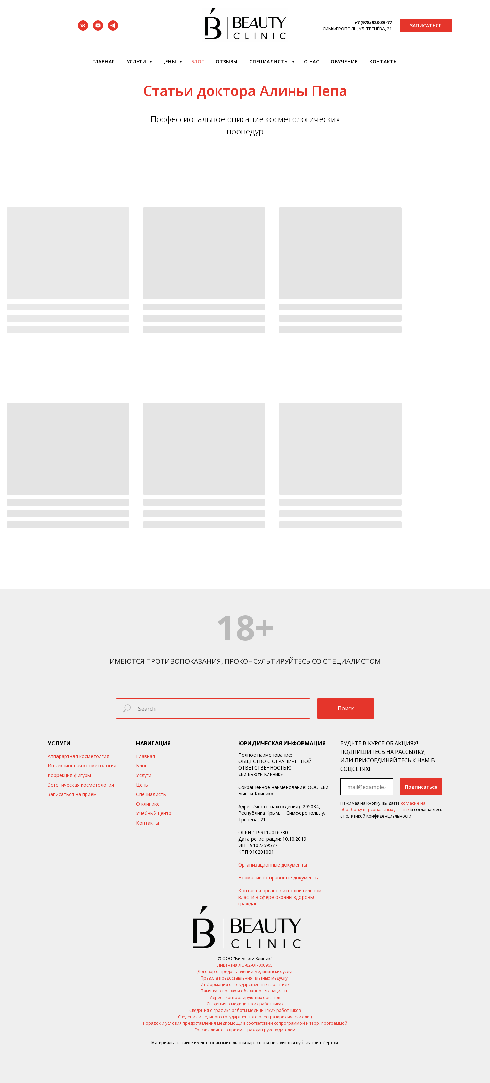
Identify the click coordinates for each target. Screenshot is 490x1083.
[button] (426, 25)
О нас (312, 61)
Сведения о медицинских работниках (245, 1004)
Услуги (137, 61)
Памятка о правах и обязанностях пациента (245, 991)
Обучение (344, 61)
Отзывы (227, 61)
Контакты (383, 61)
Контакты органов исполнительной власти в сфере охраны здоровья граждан (279, 897)
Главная (103, 61)
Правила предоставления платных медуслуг (245, 978)
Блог (197, 61)
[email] (366, 786)
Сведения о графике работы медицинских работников (245, 1010)
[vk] (83, 29)
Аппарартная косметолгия (78, 756)
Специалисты (269, 61)
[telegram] (113, 29)
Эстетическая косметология (81, 784)
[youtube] (98, 29)
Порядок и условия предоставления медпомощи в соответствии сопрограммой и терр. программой (245, 1023)
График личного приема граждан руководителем (245, 1030)
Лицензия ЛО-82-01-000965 (245, 965)
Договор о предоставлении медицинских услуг (245, 971)
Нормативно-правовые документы (278, 877)
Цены (169, 61)
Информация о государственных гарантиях (245, 984)
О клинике (148, 804)
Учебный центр (154, 813)
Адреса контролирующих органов (245, 997)
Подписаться (421, 786)
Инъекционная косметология (82, 765)
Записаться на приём (72, 794)
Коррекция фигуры (69, 775)
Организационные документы (272, 864)
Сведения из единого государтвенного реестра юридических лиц (245, 1017)
